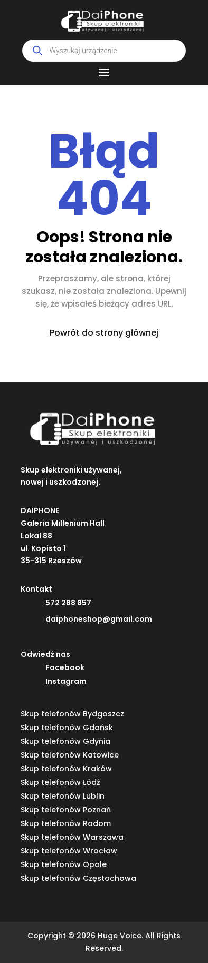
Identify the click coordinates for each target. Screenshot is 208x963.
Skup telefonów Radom (66, 823)
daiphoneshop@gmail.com (98, 619)
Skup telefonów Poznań (66, 809)
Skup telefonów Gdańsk (67, 727)
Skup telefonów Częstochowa (78, 878)
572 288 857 (68, 602)
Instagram (66, 681)
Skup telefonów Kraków (66, 768)
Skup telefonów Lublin (63, 796)
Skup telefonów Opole (64, 864)
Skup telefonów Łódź (60, 782)
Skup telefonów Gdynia (65, 741)
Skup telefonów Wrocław (69, 851)
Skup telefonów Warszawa (72, 837)
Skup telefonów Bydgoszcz (72, 714)
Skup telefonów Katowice (70, 755)
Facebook (64, 667)
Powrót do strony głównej (104, 333)
